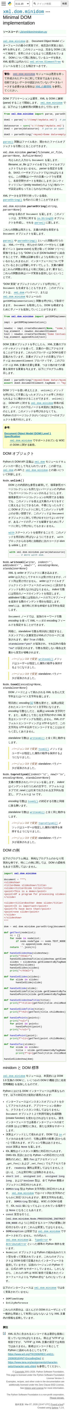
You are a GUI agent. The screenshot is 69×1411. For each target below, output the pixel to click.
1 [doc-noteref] (31, 702)
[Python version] (22, 4)
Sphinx (55, 1407)
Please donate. (57, 1398)
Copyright (20, 1371)
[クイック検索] (47, 3)
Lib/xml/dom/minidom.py (33, 31)
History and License (34, 1388)
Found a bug (57, 1404)
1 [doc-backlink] (4, 1333)
